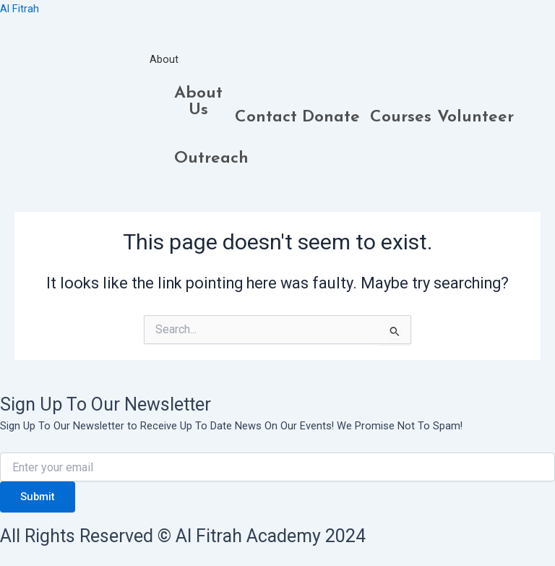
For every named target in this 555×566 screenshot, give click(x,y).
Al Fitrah (19, 8)
